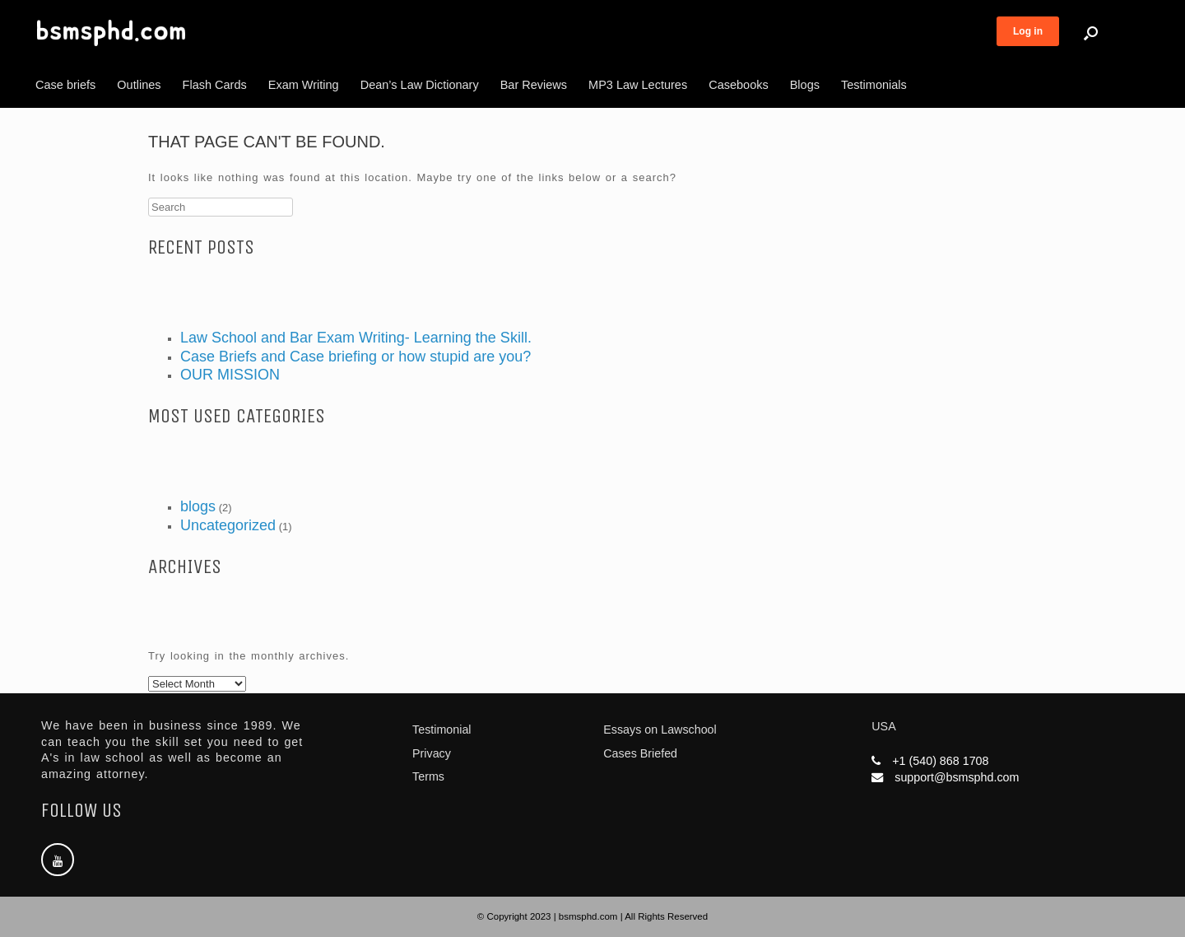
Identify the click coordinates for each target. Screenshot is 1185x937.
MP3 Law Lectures (637, 84)
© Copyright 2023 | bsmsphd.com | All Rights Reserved (592, 916)
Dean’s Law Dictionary (419, 84)
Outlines (138, 84)
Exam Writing (303, 84)
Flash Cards (215, 84)
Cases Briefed (640, 753)
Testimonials (874, 84)
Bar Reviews (533, 84)
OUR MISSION (230, 374)
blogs (198, 506)
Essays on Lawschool (659, 729)
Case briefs (65, 84)
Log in (1028, 31)
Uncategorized (228, 525)
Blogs (805, 84)
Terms (428, 776)
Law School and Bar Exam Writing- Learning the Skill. (356, 337)
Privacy (431, 753)
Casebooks (739, 84)
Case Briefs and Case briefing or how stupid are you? (355, 356)
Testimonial (442, 729)
